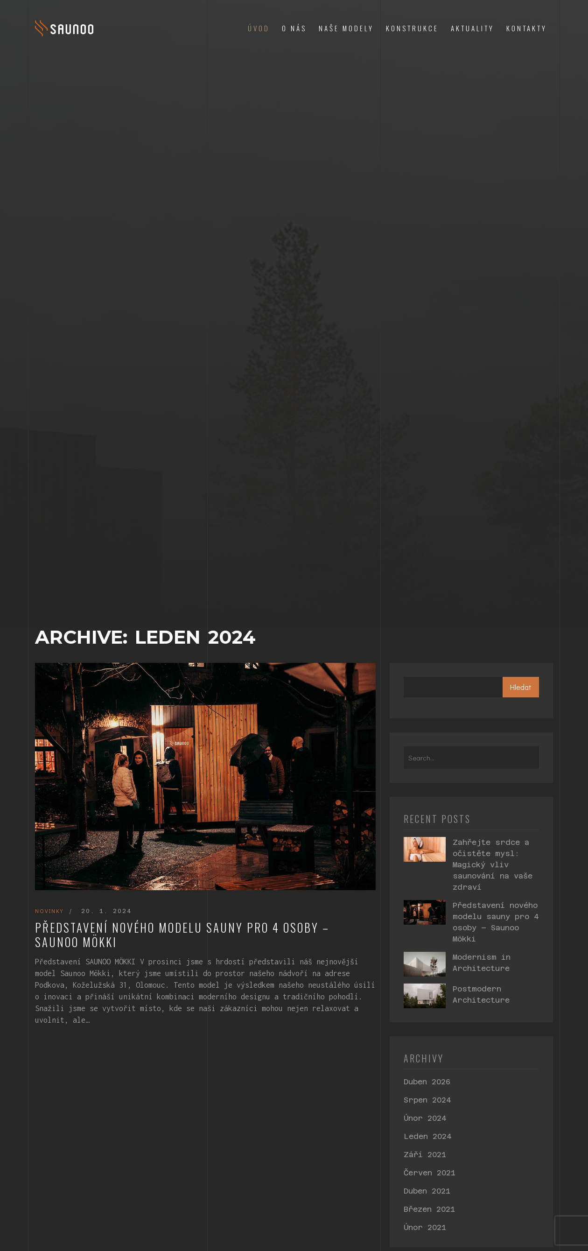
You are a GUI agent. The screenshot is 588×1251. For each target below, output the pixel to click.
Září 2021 (425, 1154)
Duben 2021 (427, 1191)
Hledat (521, 687)
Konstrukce (412, 28)
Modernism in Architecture (482, 963)
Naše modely (346, 28)
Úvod (259, 28)
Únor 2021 (425, 1227)
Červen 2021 (429, 1172)
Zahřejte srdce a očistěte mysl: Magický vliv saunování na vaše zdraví (492, 865)
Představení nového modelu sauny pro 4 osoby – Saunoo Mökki (182, 934)
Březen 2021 (429, 1209)
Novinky (49, 910)
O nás (294, 28)
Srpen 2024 (427, 1100)
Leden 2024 (427, 1136)
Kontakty (526, 28)
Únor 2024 (425, 1118)
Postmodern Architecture (481, 994)
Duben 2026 (427, 1081)
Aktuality (472, 28)
